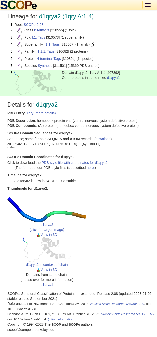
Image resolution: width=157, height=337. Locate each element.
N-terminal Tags (48, 59)
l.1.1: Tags (52, 44)
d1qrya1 (113, 78)
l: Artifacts (41, 30)
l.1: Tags (38, 37)
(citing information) (61, 319)
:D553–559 (128, 314)
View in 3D (47, 235)
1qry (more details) (41, 113)
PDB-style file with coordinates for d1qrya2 (75, 163)
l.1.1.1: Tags (45, 51)
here (90, 168)
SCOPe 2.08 (33, 25)
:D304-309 (117, 304)
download (103, 139)
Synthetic (45, 66)
